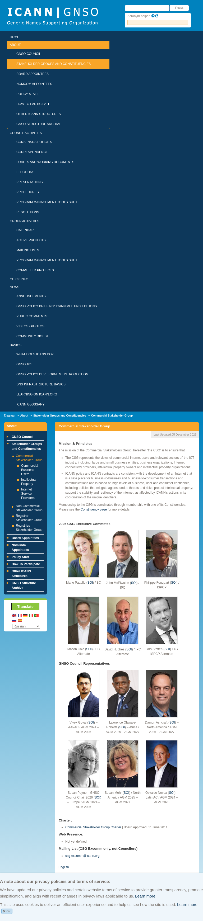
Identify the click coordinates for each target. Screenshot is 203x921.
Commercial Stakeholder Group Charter (93, 827)
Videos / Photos (30, 326)
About (15, 45)
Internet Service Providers (28, 494)
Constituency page (94, 509)
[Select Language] (26, 626)
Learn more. (145, 896)
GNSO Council (28, 54)
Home (14, 37)
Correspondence (32, 152)
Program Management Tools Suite (47, 202)
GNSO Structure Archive (38, 124)
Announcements (31, 296)
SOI (90, 582)
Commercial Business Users (29, 470)
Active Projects (31, 240)
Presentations (29, 182)
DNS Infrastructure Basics (41, 384)
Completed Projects (35, 270)
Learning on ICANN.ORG (36, 394)
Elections (25, 172)
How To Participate (33, 104)
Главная (9, 415)
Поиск (179, 7)
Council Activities (26, 133)
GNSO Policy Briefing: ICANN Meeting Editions (56, 306)
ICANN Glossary (30, 404)
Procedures (27, 192)
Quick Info (19, 279)
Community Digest (32, 336)
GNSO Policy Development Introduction (52, 374)
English (63, 867)
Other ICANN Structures (38, 114)
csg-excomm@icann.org (82, 856)
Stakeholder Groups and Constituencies (53, 64)
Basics (15, 345)
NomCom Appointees (34, 84)
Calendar (25, 230)
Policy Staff (27, 94)
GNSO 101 (24, 364)
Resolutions (27, 212)
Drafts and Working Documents (45, 162)
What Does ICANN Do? (34, 354)
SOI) (98, 797)
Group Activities (24, 221)
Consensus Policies (34, 142)
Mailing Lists (27, 250)
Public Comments (31, 316)
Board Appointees (32, 74)
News (14, 287)
